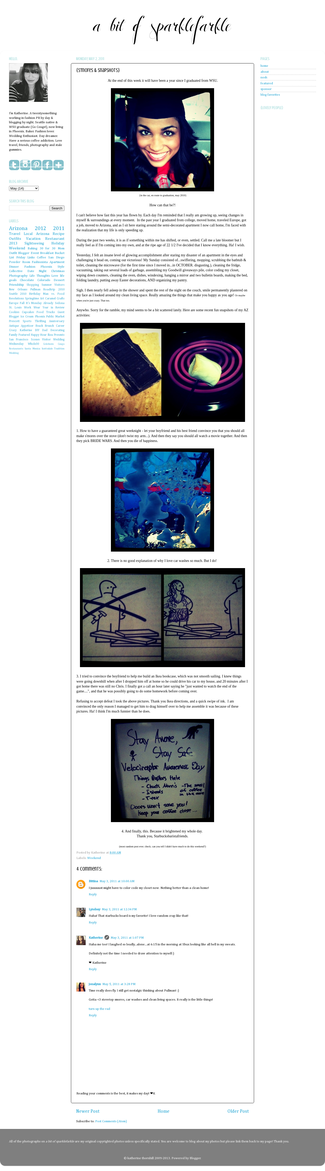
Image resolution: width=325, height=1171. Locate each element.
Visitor (46, 339)
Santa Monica (32, 348)
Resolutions (16, 298)
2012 (40, 228)
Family (13, 335)
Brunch (49, 325)
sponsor (266, 89)
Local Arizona (36, 234)
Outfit (13, 253)
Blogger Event (28, 253)
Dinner (14, 266)
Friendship (16, 284)
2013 (13, 243)
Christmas (57, 271)
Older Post (238, 1111)
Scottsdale (47, 348)
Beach (39, 325)
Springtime (32, 298)
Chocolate (27, 280)
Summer (47, 284)
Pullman (35, 289)
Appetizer (27, 325)
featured (267, 83)
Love (54, 275)
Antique (14, 325)
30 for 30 (48, 248)
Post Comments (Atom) (111, 1121)
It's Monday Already (40, 303)
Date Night (37, 271)
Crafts (60, 298)
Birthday (34, 294)
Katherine (96, 937)
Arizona (18, 228)
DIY (37, 330)
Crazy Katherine (20, 330)
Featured (24, 335)
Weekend (94, 858)
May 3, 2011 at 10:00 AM (117, 881)
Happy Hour (39, 335)
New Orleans (18, 289)
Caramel (50, 298)
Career (60, 325)
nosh (264, 77)
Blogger (195, 1158)
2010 (23, 294)
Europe (13, 303)
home (264, 66)
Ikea (50, 335)
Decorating (57, 330)
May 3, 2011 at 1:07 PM (127, 937)
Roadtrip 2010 (53, 289)
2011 (58, 228)
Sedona (59, 303)
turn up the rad (99, 1009)
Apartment (57, 262)
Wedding (14, 353)
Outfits (15, 239)
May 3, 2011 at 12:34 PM (119, 909)
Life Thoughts (39, 275)
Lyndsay (94, 909)
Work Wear (32, 307)
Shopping (33, 284)
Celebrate (48, 344)
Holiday (57, 243)
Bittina (93, 881)
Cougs (61, 344)
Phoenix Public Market (49, 316)
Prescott (14, 321)
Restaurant (54, 239)
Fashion (29, 266)
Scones (35, 339)
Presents (59, 335)
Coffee (41, 257)
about (265, 71)
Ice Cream (27, 316)
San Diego (56, 257)
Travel (14, 234)
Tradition (59, 348)
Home (163, 1111)
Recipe (58, 234)
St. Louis (15, 307)
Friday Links (25, 257)
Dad (44, 330)
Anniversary (56, 321)
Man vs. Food (53, 294)
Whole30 (33, 344)
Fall (22, 303)
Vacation (33, 239)
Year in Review (53, 307)
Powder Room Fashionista (28, 262)
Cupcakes (28, 312)
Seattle (13, 294)
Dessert (59, 280)
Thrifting (40, 321)
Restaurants (16, 348)
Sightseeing (34, 243)
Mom (61, 248)
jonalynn (95, 984)
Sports (27, 321)
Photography (18, 275)
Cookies (14, 312)
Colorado (43, 280)
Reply (93, 894)
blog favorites (270, 94)
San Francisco (18, 339)
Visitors (59, 284)
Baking (32, 248)
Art (42, 298)
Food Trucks (46, 312)
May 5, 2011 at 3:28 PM (118, 984)
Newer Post (88, 1111)
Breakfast (47, 253)
